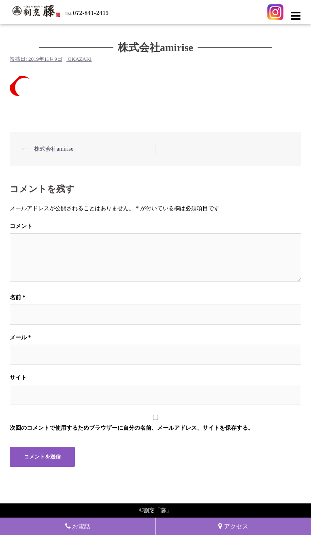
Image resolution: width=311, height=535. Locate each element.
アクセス (233, 526)
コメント (21, 226)
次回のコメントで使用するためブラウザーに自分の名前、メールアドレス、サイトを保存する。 (131, 428)
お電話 (77, 526)
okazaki (80, 59)
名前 (18, 297)
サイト (18, 378)
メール (20, 338)
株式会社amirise (53, 149)
